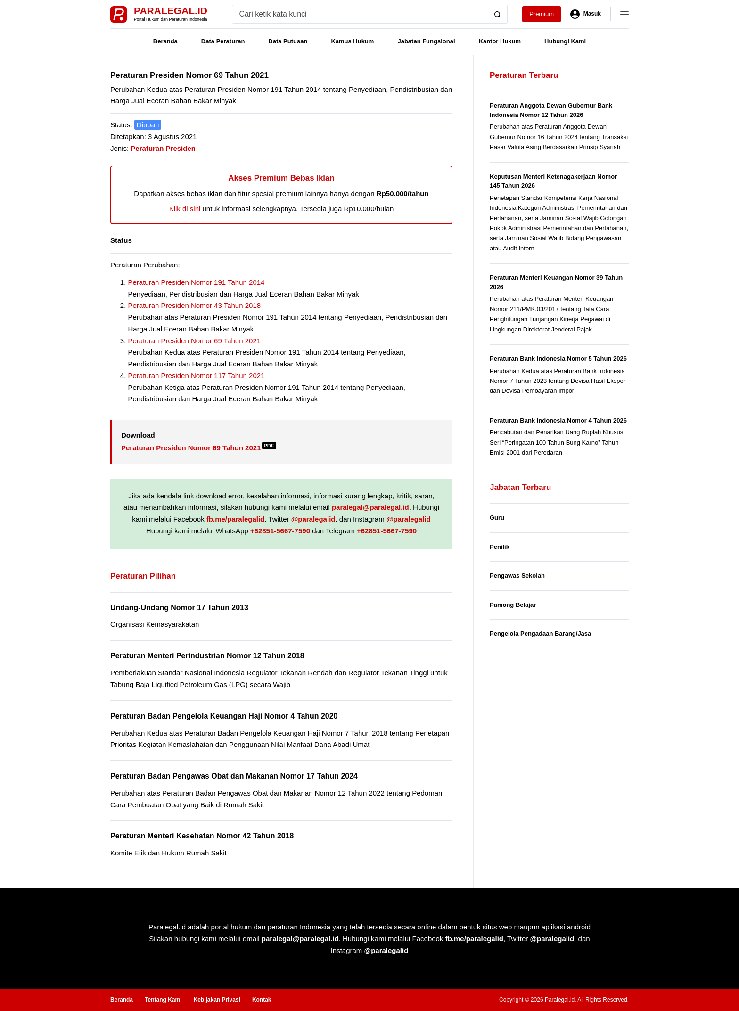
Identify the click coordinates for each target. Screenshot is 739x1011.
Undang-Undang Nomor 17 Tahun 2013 (179, 608)
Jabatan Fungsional (426, 41)
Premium (541, 13)
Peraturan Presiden (163, 148)
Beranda (165, 41)
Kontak (261, 999)
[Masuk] (585, 14)
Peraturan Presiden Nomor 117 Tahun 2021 (196, 376)
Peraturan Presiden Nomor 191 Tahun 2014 (196, 282)
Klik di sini (185, 209)
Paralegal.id (170, 10)
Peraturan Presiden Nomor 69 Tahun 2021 (194, 341)
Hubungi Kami (565, 41)
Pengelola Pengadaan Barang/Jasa (540, 633)
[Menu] (624, 14)
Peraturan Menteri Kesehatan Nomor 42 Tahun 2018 (202, 836)
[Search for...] (360, 14)
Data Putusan (287, 41)
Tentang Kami (163, 999)
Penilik (499, 546)
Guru (497, 517)
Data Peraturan (223, 41)
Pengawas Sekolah (517, 575)
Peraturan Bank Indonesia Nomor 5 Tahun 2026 (558, 358)
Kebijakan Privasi (216, 999)
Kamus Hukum (352, 41)
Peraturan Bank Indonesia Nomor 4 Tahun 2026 (558, 420)
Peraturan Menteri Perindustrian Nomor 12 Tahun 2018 (207, 656)
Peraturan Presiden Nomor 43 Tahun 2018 (194, 305)
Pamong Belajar (513, 604)
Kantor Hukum (500, 41)
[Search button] (497, 14)
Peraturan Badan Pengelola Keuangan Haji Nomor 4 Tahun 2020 (223, 716)
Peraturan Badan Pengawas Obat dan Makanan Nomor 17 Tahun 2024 (234, 776)
